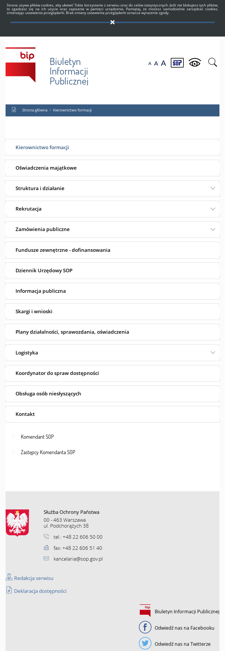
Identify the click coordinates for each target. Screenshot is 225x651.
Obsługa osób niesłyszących (48, 393)
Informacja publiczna (41, 290)
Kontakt (25, 414)
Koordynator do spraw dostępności (57, 373)
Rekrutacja (29, 208)
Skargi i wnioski (34, 311)
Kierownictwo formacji (72, 110)
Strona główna (34, 110)
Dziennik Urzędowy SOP (44, 270)
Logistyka (27, 352)
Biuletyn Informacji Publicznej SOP (47, 64)
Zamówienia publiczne (43, 229)
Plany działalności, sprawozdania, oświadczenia (72, 331)
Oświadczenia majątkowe (46, 167)
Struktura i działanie (40, 188)
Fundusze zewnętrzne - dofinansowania (63, 250)
